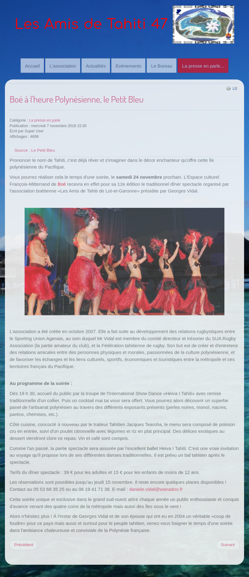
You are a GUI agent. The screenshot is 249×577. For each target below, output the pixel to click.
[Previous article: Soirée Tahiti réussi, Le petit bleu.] (24, 544)
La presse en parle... (203, 65)
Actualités (96, 65)
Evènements (128, 65)
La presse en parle (44, 120)
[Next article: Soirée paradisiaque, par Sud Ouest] (227, 544)
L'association (62, 65)
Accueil (32, 65)
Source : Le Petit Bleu (34, 150)
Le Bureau (161, 65)
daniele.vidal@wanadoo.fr (156, 488)
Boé (61, 183)
